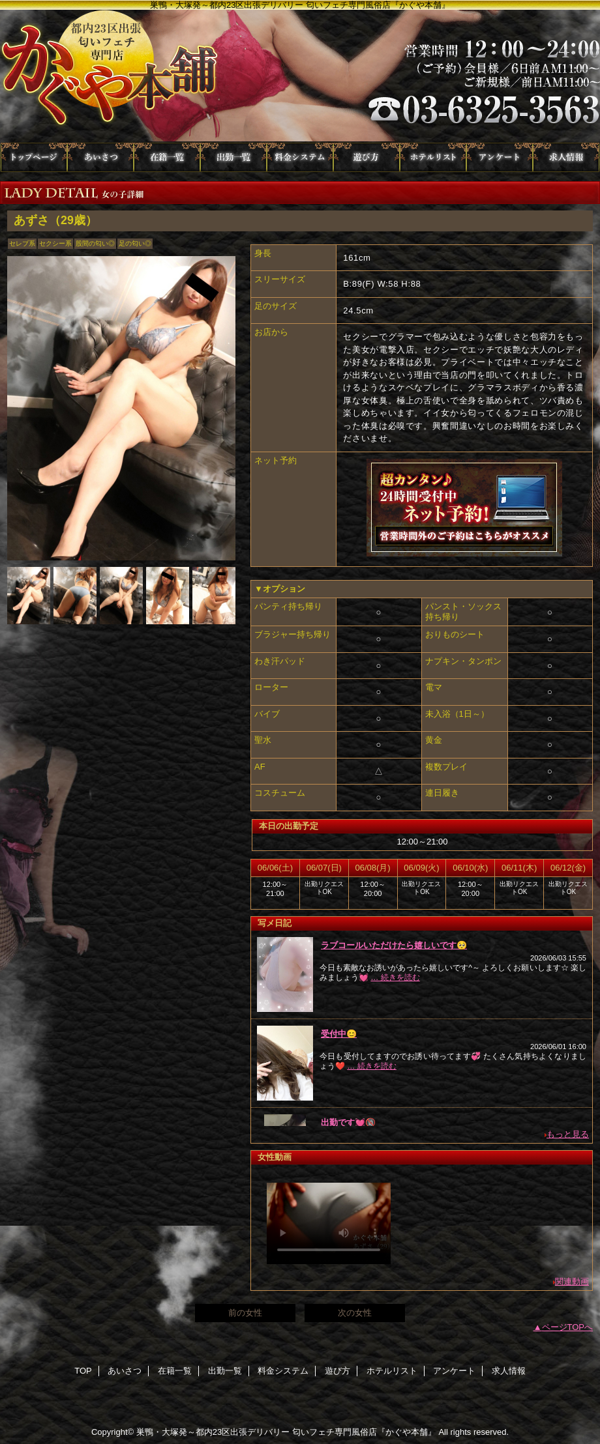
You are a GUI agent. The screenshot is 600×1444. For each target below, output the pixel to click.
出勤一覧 (233, 157)
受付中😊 (339, 1034)
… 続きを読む (394, 977)
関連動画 (572, 1281)
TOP (34, 157)
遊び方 (366, 157)
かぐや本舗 (300, 76)
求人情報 (566, 157)
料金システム (300, 157)
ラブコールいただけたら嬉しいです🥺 (394, 945)
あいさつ (100, 157)
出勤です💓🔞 (348, 1122)
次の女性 (355, 1313)
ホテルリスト (433, 157)
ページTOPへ (567, 1327)
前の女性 (245, 1313)
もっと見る (568, 1134)
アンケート (499, 157)
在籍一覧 (167, 157)
